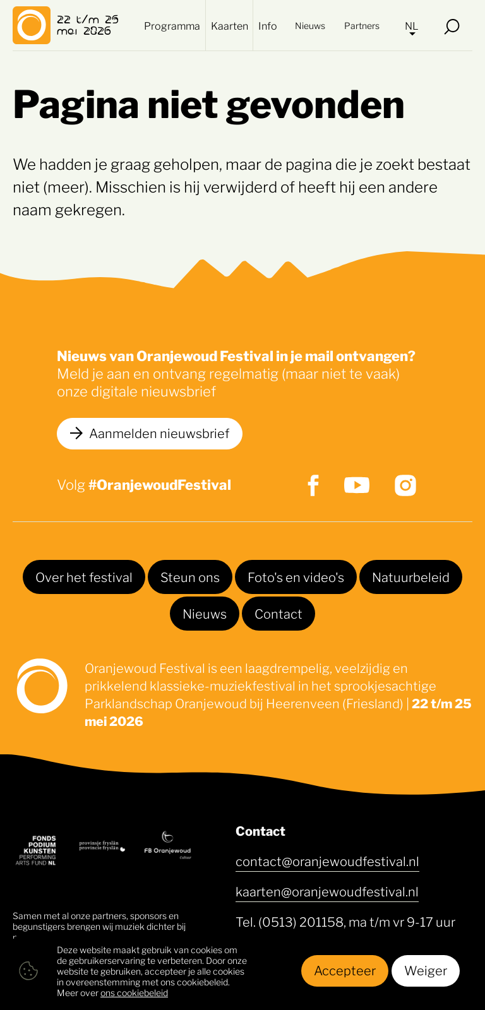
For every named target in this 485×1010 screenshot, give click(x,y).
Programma (172, 25)
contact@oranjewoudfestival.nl (327, 860)
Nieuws (310, 25)
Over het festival (84, 576)
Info (267, 25)
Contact (278, 613)
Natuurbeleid (411, 576)
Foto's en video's (296, 576)
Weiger (425, 969)
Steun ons (190, 576)
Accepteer (345, 969)
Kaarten (229, 25)
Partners (362, 25)
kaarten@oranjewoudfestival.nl (327, 891)
